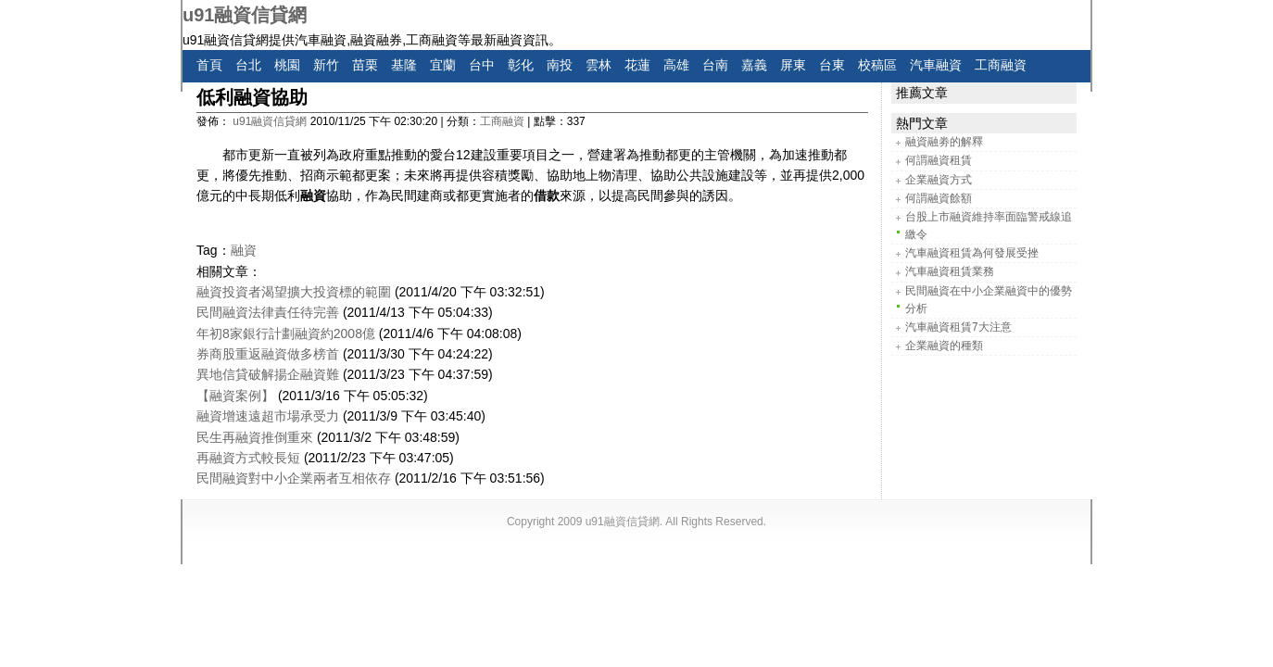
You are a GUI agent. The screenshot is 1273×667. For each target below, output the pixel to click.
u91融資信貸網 (245, 15)
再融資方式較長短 (248, 457)
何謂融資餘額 (938, 198)
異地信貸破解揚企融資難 (267, 374)
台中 (482, 64)
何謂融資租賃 (938, 160)
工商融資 (1001, 64)
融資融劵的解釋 (944, 141)
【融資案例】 (235, 395)
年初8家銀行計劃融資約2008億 (285, 333)
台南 (715, 64)
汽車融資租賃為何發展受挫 (972, 252)
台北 (248, 64)
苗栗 (365, 64)
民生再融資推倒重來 (254, 437)
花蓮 (637, 64)
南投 (560, 64)
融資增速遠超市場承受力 (267, 416)
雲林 (598, 64)
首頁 (209, 64)
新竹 (326, 64)
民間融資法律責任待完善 (267, 312)
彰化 (521, 64)
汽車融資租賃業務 (949, 271)
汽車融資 (936, 64)
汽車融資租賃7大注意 (958, 327)
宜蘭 (443, 64)
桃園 (287, 64)
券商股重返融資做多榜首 (267, 353)
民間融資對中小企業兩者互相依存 (293, 478)
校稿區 (877, 64)
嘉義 (754, 64)
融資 (244, 250)
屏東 (793, 64)
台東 (832, 64)
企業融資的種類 (944, 345)
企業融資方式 (938, 179)
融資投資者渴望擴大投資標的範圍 (293, 291)
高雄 (676, 64)
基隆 (404, 64)
